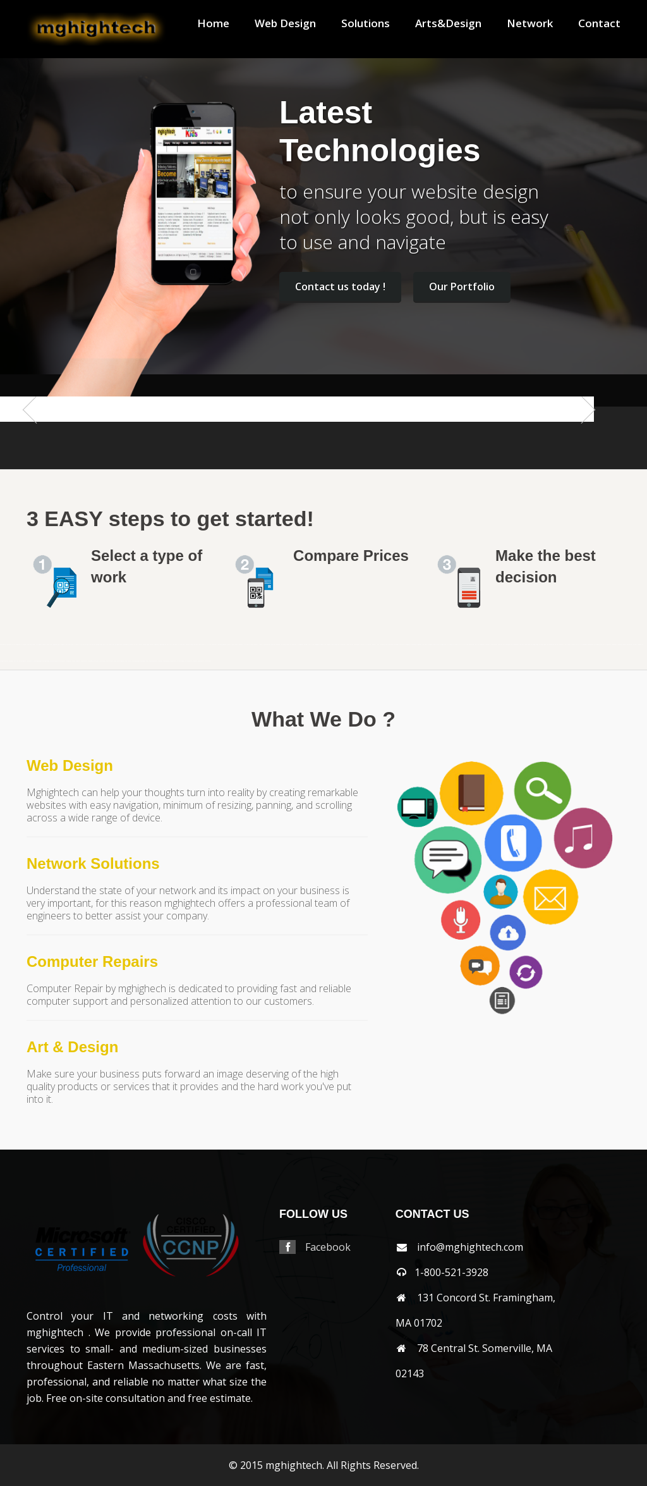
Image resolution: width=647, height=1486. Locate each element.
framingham (254, 645)
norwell (561, 645)
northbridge (542, 645)
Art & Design (72, 1046)
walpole (96, 661)
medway (418, 645)
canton (152, 645)
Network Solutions (93, 863)
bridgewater (119, 645)
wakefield (91, 661)
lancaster (343, 645)
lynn (378, 645)
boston (93, 645)
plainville (603, 645)
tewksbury (84, 661)
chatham (182, 645)
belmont (68, 645)
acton (13, 645)
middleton (443, 645)
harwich (288, 645)
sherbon (11, 661)
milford (449, 645)
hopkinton (323, 645)
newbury (487, 645)
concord (219, 645)
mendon (430, 645)
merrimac (436, 645)
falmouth (247, 645)
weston (160, 661)
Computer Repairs (92, 961)
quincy (609, 645)
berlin (73, 645)
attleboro (39, 645)
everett (241, 645)
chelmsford (189, 645)
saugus (2, 661)
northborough (534, 645)
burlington (139, 645)
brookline (132, 645)
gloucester (267, 645)
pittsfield (597, 645)
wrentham (208, 661)
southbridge (45, 661)
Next (583, 435)
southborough (38, 661)
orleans (573, 645)
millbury (455, 645)
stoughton (68, 661)
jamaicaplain (335, 645)
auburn (44, 645)
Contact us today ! (340, 286)
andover (18, 645)
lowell (374, 645)
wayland (116, 661)
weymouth (173, 661)
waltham (103, 661)
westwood (166, 661)
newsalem (494, 645)
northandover (515, 645)
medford (413, 645)
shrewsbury (22, 661)
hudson (328, 645)
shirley (16, 661)
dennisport (235, 645)
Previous (36, 435)
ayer (51, 645)
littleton (368, 645)
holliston (311, 645)
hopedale (317, 645)
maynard (401, 645)
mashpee (396, 645)
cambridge (146, 645)
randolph (614, 645)
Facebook (328, 1247)
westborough (136, 661)
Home (213, 23)
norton (557, 645)
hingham (300, 645)
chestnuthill (202, 645)
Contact (599, 23)
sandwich (640, 645)
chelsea (195, 645)
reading (619, 645)
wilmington (180, 661)
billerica (84, 645)
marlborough (389, 645)
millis (461, 645)
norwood (567, 645)
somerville (30, 661)
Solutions (365, 23)
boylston (105, 645)
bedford (55, 645)
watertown (109, 661)
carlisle (169, 645)
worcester (201, 661)
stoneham (62, 661)
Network (530, 23)
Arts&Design (448, 23)
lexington (357, 645)
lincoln (362, 645)
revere (624, 645)
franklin (260, 645)
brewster (111, 645)
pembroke (590, 645)
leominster (349, 645)
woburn (195, 661)
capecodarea (162, 645)
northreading (550, 645)
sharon (6, 661)
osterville (579, 645)
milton (466, 645)
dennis (229, 645)
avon (48, 645)
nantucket (472, 645)
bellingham (61, 645)
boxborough (99, 645)
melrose (424, 645)
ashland (29, 645)
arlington (24, 645)
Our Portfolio (462, 286)
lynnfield (382, 645)
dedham (224, 645)
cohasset (214, 645)
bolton (89, 645)
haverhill (295, 645)
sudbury (78, 661)
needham (482, 645)
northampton (507, 645)
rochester (629, 645)
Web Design (285, 23)
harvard (283, 645)
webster (121, 661)
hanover (278, 645)
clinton (209, 645)
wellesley (128, 661)
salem (635, 645)
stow (73, 661)
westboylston (144, 661)
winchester (188, 661)
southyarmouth (54, 661)
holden (306, 645)
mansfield (3, 645)
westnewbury (153, 661)
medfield (407, 645)
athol (33, 645)
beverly (78, 645)
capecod (156, 645)
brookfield (126, 645)
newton (500, 645)
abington (8, 645)
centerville (175, 645)
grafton (273, 645)
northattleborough (524, 645)
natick (477, 645)
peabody (585, 645)
